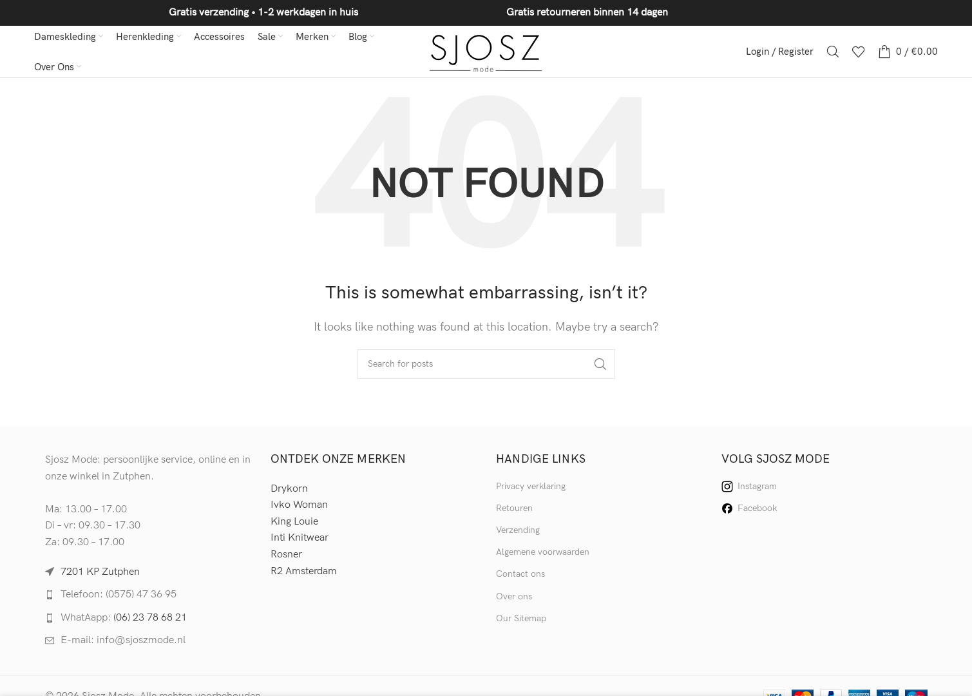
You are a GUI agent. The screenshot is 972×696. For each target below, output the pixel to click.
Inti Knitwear (300, 538)
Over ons (514, 596)
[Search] (833, 51)
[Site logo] (486, 51)
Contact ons (520, 573)
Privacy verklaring (531, 486)
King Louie (294, 522)
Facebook (749, 508)
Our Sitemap (521, 618)
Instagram (749, 486)
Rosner (286, 554)
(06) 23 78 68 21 (150, 618)
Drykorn (289, 489)
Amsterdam (311, 571)
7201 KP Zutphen (100, 572)
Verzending (518, 530)
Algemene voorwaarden (542, 551)
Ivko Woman (299, 505)
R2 (278, 571)
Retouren (514, 508)
